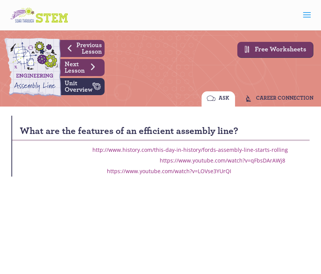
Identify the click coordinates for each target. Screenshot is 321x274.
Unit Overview (85, 85)
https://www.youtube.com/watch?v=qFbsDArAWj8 (222, 160)
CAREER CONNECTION (284, 99)
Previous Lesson (82, 47)
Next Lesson (83, 66)
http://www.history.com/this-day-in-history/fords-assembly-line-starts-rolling (190, 149)
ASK (224, 99)
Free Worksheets (273, 49)
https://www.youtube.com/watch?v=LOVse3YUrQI (169, 171)
